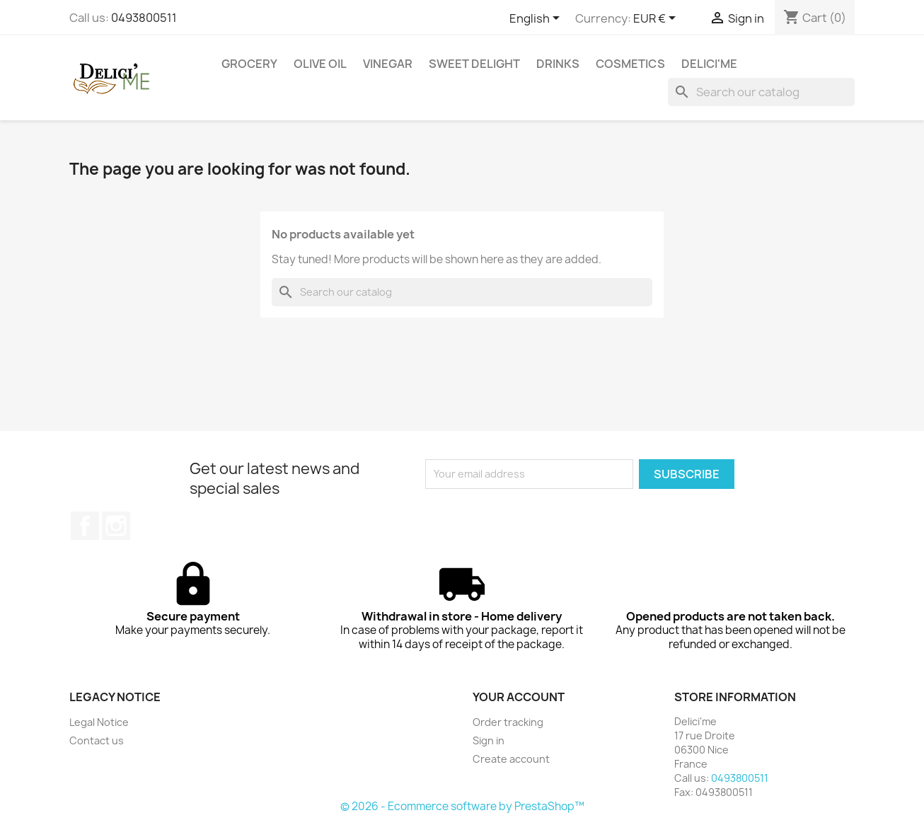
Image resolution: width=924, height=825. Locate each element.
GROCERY (249, 63)
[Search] (761, 92)
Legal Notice (99, 722)
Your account (519, 697)
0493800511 (144, 17)
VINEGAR (387, 63)
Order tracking (508, 722)
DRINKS (557, 63)
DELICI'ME (709, 63)
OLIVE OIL (320, 63)
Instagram (116, 526)
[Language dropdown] (537, 19)
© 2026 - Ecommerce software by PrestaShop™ (462, 806)
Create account (511, 759)
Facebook (85, 526)
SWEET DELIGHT (474, 63)
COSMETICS (630, 63)
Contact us (96, 740)
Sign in (488, 740)
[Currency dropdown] (657, 19)
